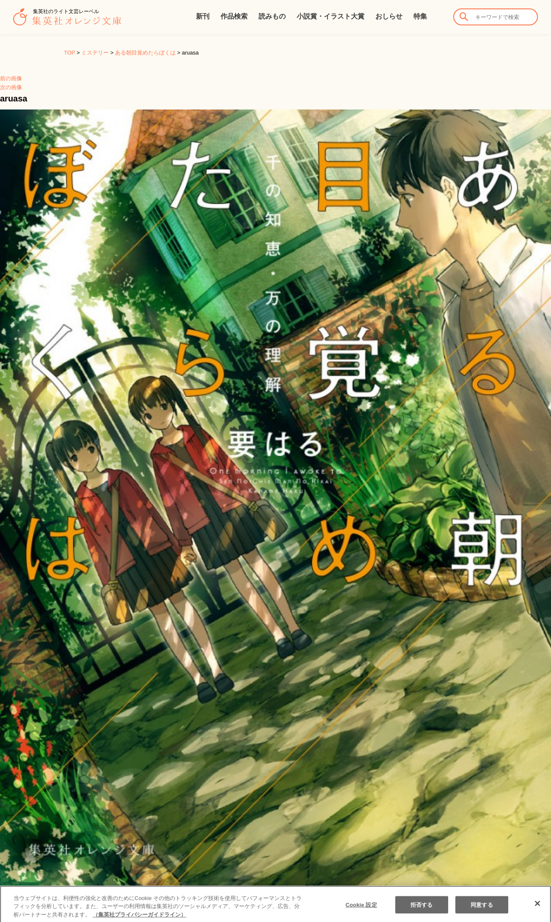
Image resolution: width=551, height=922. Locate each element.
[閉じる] (537, 911)
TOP (69, 52)
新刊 (202, 16)
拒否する (421, 913)
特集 (420, 16)
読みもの (272, 16)
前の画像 (11, 78)
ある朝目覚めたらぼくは (145, 52)
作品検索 (234, 16)
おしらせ (388, 16)
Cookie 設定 (361, 913)
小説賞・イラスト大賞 (330, 16)
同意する (482, 913)
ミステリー (95, 52)
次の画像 (11, 87)
